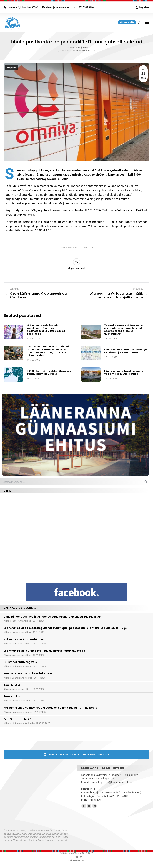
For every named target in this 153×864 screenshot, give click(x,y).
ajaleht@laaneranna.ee (57, 7)
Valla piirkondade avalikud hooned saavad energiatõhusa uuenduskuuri (53, 616)
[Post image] (13, 332)
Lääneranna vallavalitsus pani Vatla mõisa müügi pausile (123, 373)
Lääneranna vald (76, 860)
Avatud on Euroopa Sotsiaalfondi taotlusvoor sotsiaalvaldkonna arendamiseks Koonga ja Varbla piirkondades (48, 351)
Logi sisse (142, 7)
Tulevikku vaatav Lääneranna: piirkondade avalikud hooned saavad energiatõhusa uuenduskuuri (123, 329)
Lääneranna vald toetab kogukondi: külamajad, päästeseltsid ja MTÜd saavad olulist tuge (46, 329)
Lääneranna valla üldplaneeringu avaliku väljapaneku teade (125, 351)
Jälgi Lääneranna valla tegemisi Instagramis (76, 754)
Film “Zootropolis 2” (17, 719)
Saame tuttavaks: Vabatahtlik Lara (28, 673)
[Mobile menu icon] (147, 22)
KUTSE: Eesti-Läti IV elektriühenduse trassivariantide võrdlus (49, 373)
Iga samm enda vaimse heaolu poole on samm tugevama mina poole (50, 707)
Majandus (12, 67)
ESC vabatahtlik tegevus (20, 662)
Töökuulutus (12, 685)
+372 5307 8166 (85, 7)
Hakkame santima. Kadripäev (24, 639)
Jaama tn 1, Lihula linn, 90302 (23, 7)
